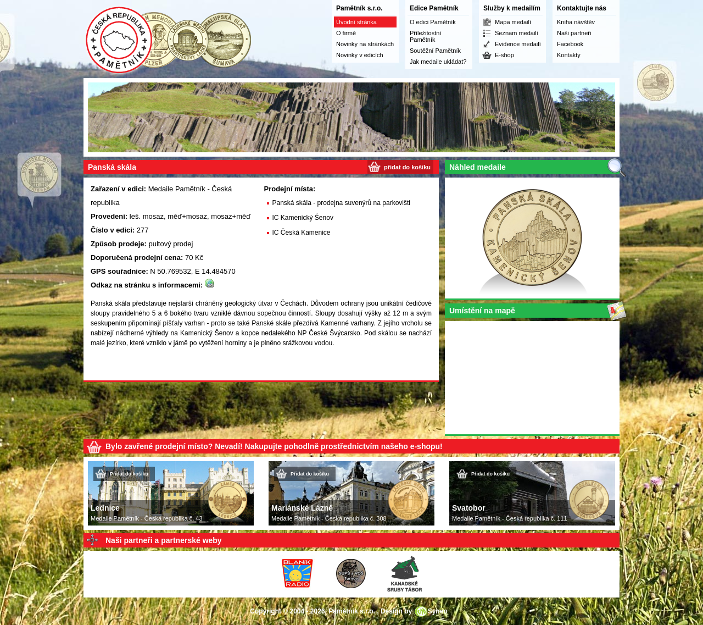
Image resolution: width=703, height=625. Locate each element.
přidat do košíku (407, 167)
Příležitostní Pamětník (425, 36)
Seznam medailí (516, 33)
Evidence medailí (518, 44)
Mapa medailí (513, 22)
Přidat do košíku (129, 474)
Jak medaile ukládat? (438, 61)
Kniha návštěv (576, 22)
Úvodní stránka (356, 22)
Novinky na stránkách (365, 44)
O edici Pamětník (433, 22)
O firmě (346, 33)
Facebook (570, 44)
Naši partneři (574, 33)
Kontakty (569, 55)
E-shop (504, 55)
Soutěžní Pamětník (435, 50)
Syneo (438, 611)
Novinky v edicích (359, 55)
